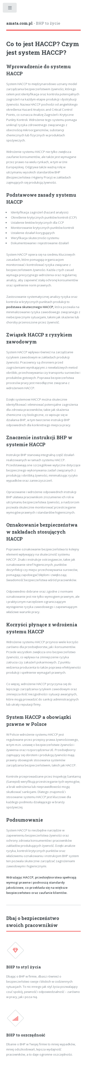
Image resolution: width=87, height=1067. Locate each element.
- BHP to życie (33, 23)
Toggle (10, 8)
